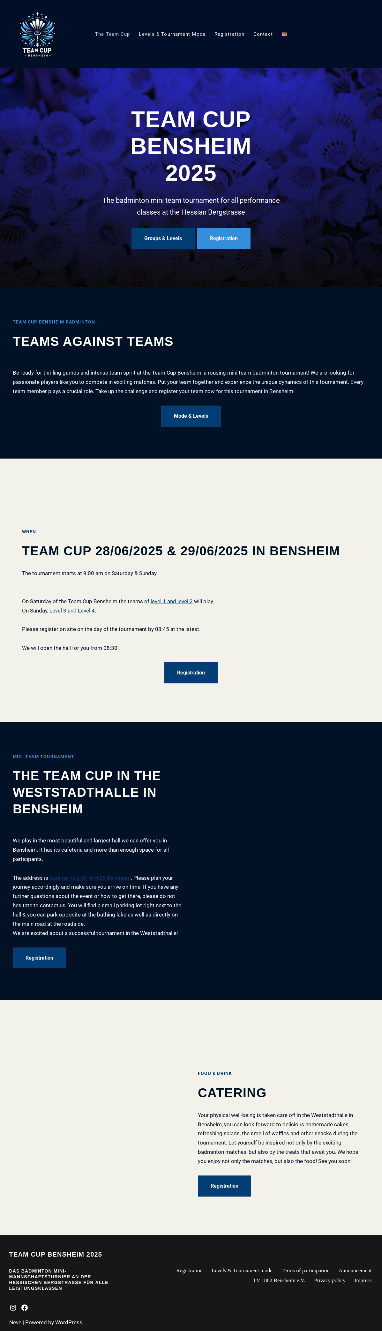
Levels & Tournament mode (172, 34)
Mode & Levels (191, 416)
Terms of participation (305, 1270)
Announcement (355, 1270)
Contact (263, 34)
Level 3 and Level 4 (72, 610)
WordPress (68, 1322)
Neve (15, 1322)
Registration (229, 34)
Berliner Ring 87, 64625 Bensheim (90, 878)
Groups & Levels (163, 238)
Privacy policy (330, 1280)
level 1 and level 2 (172, 601)
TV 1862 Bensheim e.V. (279, 1280)
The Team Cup (112, 34)
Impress (363, 1280)
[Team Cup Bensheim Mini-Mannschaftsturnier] (37, 34)
